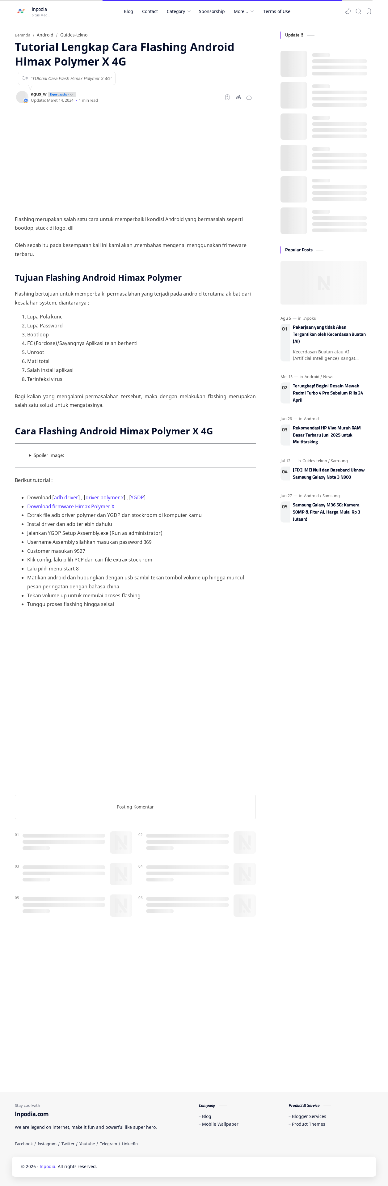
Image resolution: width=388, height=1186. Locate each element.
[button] (347, 11)
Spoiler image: (49, 455)
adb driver (66, 497)
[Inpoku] (310, 318)
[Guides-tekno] (316, 460)
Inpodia (39, 9)
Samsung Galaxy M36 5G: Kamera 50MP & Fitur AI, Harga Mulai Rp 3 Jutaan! (326, 512)
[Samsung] (339, 460)
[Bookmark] (368, 11)
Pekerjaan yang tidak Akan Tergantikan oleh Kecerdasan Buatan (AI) (329, 334)
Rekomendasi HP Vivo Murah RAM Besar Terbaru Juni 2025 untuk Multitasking (327, 435)
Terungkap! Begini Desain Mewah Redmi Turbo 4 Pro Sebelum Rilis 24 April (328, 392)
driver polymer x (105, 497)
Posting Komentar (135, 807)
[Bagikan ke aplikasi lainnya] (249, 97)
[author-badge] (61, 94)
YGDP (137, 497)
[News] (328, 376)
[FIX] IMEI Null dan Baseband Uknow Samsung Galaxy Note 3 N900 (329, 473)
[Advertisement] (135, 159)
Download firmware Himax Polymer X (70, 506)
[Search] (358, 11)
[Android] (313, 376)
